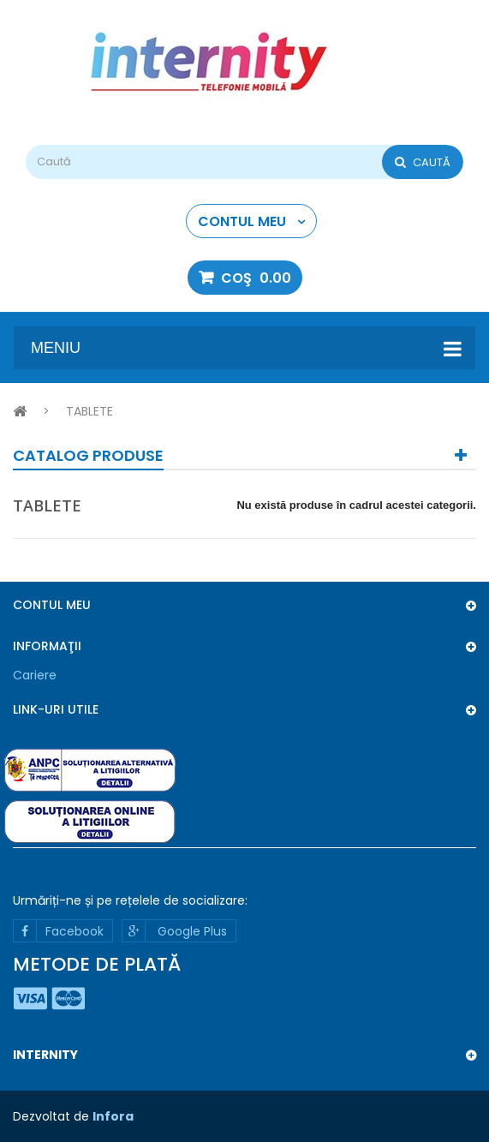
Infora (113, 1116)
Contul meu (52, 604)
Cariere (35, 675)
